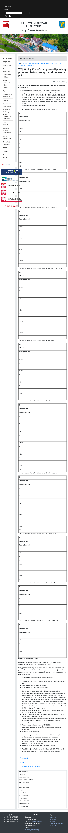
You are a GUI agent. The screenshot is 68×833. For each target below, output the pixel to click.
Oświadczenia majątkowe (7, 96)
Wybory (5, 100)
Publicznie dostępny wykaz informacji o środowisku (7, 114)
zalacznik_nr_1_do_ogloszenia (30, 767)
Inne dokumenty (6, 123)
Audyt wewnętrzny (7, 137)
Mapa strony (7, 3)
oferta (22, 762)
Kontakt (6, 9)
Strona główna (7, 58)
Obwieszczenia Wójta (56, 823)
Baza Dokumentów (7, 70)
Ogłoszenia (6, 91)
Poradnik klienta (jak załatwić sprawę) (6, 84)
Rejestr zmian (7, 6)
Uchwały (52, 821)
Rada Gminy (7, 65)
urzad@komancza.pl (35, 821)
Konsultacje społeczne (7, 143)
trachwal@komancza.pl (32, 830)
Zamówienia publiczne (7, 76)
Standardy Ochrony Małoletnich (7, 130)
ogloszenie (24, 758)
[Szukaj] (14, 13)
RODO (5, 148)
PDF (58, 81)
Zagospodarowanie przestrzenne (8, 105)
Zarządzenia (53, 825)
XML (64, 81)
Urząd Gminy (7, 62)
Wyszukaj (26, 13)
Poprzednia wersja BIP (6, 156)
